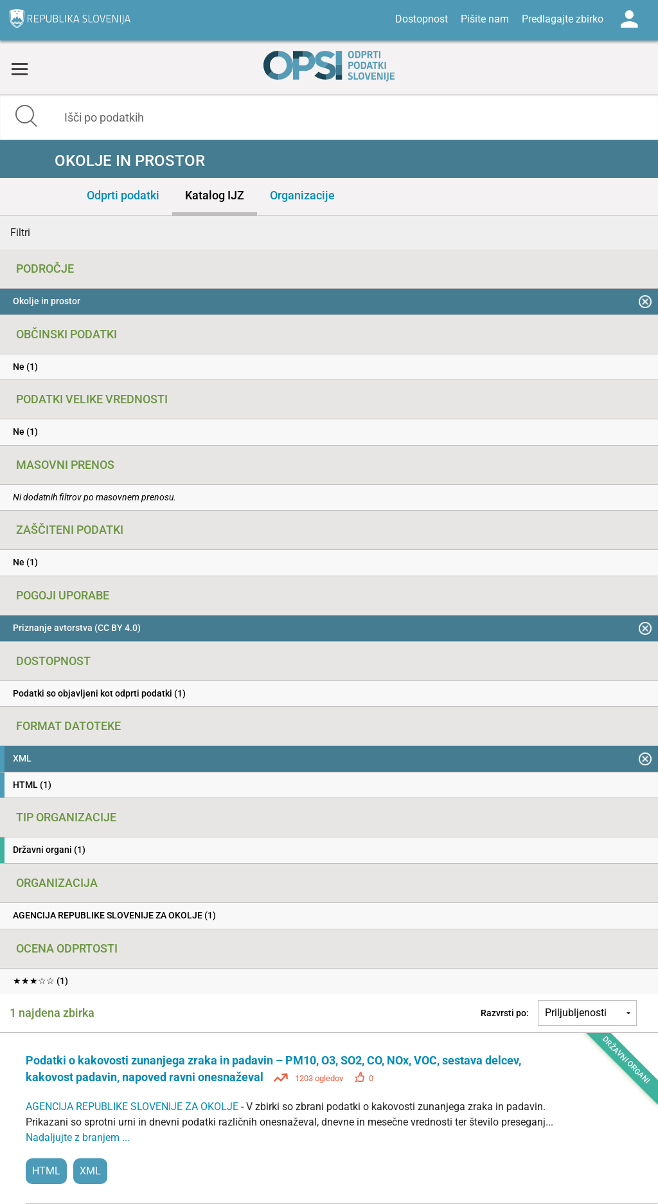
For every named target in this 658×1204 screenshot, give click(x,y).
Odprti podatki (123, 195)
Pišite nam (485, 19)
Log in (629, 19)
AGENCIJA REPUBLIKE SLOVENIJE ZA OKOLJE (133, 1106)
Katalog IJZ (214, 195)
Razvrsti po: (505, 1013)
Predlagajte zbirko (562, 19)
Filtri (20, 232)
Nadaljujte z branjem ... (78, 1137)
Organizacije (302, 195)
